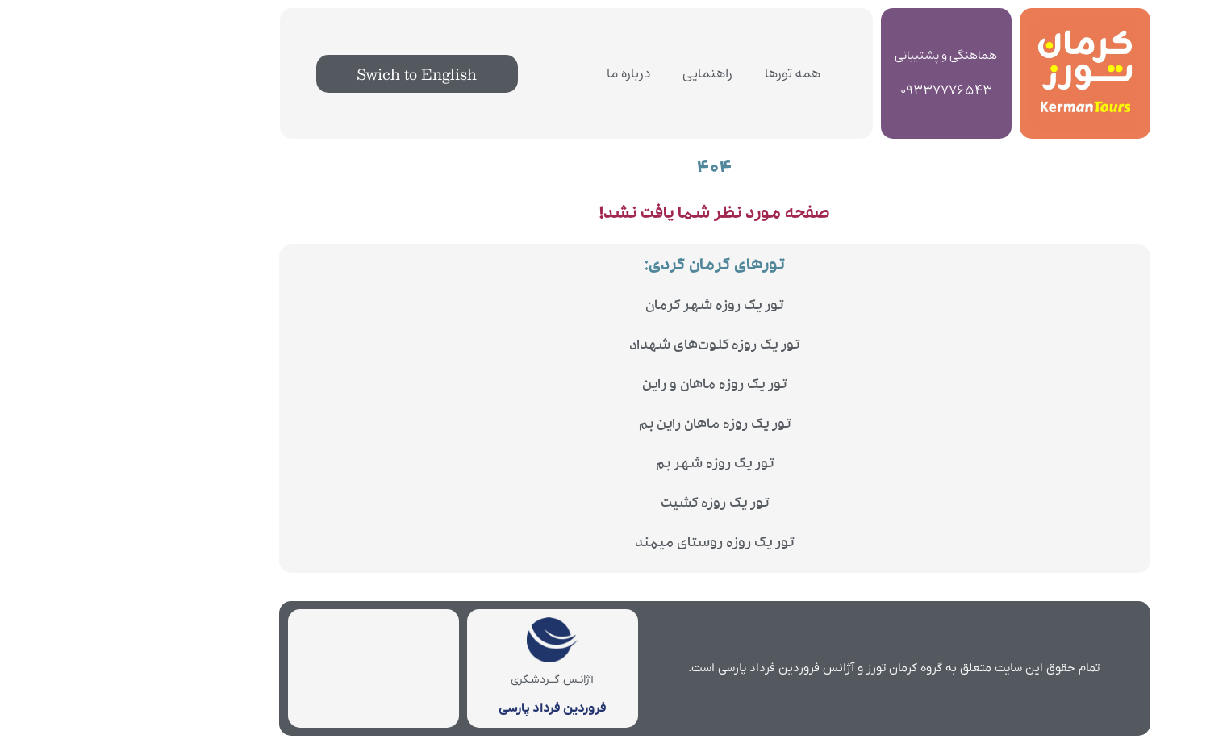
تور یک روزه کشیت (603, 505)
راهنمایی (596, 73)
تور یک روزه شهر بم (603, 465)
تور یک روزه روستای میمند (603, 544)
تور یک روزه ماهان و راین (603, 386)
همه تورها (681, 73)
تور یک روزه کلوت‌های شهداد (603, 346)
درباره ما (517, 73)
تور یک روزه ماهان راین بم (603, 425)
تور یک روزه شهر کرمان (603, 307)
